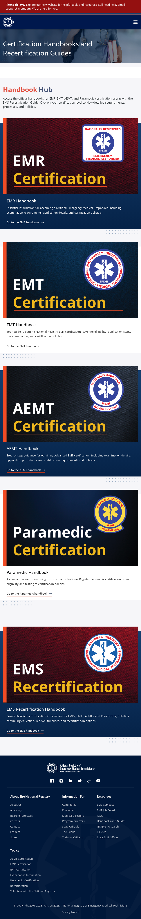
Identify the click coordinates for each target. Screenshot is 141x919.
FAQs (100, 815)
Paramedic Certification (24, 880)
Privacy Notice (70, 912)
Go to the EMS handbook (23, 730)
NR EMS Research (108, 826)
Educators (68, 810)
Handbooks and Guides (111, 821)
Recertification (19, 886)
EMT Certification (20, 869)
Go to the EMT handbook (23, 346)
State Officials (70, 826)
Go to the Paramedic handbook (27, 593)
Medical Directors (73, 815)
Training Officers (72, 837)
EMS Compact (105, 804)
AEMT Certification (21, 858)
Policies (101, 832)
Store (13, 837)
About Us (15, 804)
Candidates (69, 804)
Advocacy (16, 810)
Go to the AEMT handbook (24, 470)
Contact (15, 826)
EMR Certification (20, 864)
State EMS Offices (107, 837)
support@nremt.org (18, 8)
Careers (15, 821)
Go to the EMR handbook (23, 222)
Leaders (15, 832)
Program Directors (73, 821)
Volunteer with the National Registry (32, 891)
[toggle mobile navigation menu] (135, 22)
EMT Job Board (106, 810)
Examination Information (25, 875)
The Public (68, 832)
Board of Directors (21, 815)
